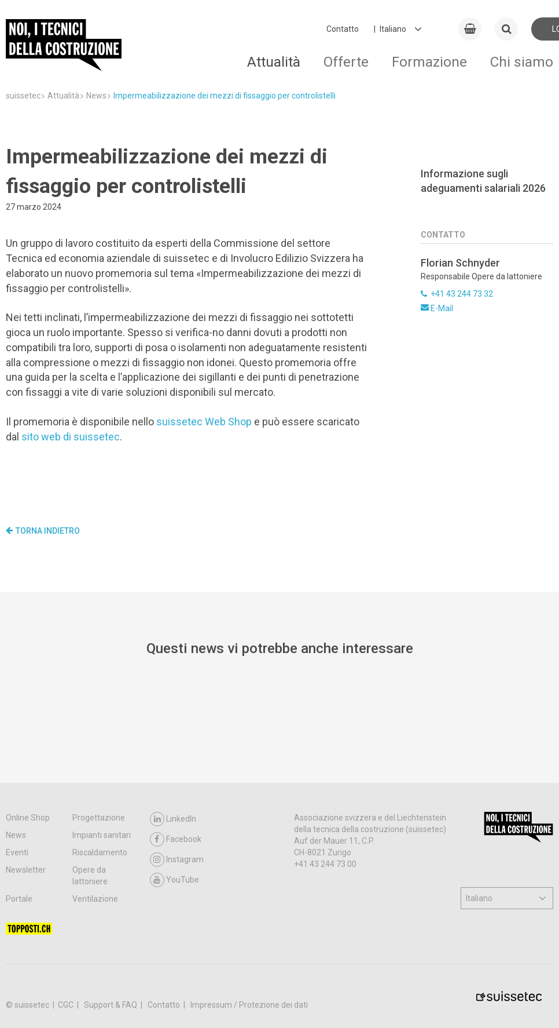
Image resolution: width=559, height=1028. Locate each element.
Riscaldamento (99, 852)
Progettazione (98, 817)
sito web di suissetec (70, 437)
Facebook (175, 839)
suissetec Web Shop (204, 421)
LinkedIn (173, 819)
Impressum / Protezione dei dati (249, 1004)
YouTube (174, 880)
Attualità (273, 61)
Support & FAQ (111, 1004)
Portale (19, 898)
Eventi (17, 852)
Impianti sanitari (101, 835)
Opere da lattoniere (90, 875)
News (16, 835)
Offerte (346, 61)
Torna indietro (43, 530)
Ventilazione (95, 898)
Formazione (429, 61)
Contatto (342, 29)
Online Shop (28, 817)
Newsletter (26, 869)
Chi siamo (521, 61)
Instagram (177, 859)
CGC (66, 1004)
